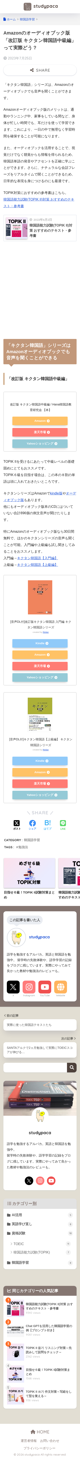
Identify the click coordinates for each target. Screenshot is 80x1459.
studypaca (40, 6)
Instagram (29, 995)
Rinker (46, 632)
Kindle (40, 643)
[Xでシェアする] (17, 825)
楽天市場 (40, 432)
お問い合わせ (49, 1440)
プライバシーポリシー (39, 1448)
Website (60, 995)
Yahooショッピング (40, 443)
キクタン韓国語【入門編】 (37, 558)
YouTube (45, 995)
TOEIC (42, 1243)
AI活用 (42, 1215)
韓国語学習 (32, 840)
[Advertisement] (40, 288)
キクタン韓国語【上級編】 (37, 565)
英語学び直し (42, 1224)
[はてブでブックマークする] (47, 825)
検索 (72, 1067)
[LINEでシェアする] (63, 826)
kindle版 (56, 493)
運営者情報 (29, 1440)
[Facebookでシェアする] (32, 825)
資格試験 (42, 1233)
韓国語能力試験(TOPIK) (42, 1252)
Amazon (40, 420)
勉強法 (23, 847)
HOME (40, 1432)
